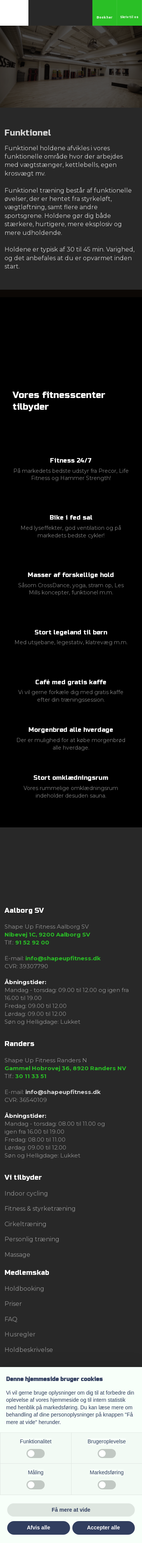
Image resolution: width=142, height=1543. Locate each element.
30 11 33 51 (31, 1076)
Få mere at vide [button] (71, 1510)
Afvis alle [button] (38, 1527)
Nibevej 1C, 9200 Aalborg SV (47, 934)
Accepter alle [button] (103, 1527)
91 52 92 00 (32, 942)
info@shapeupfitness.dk (63, 958)
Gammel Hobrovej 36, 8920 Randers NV (65, 1068)
